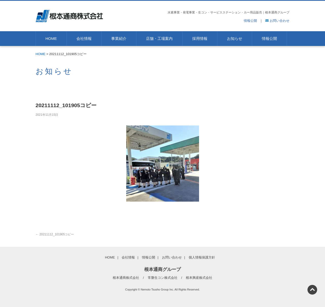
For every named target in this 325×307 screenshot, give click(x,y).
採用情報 (199, 38)
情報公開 (250, 21)
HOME (51, 38)
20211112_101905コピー (55, 234)
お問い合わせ (277, 21)
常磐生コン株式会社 (162, 278)
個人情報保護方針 (202, 257)
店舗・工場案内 (159, 38)
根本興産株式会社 (199, 278)
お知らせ (234, 38)
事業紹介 (118, 38)
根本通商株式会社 (126, 278)
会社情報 (84, 38)
